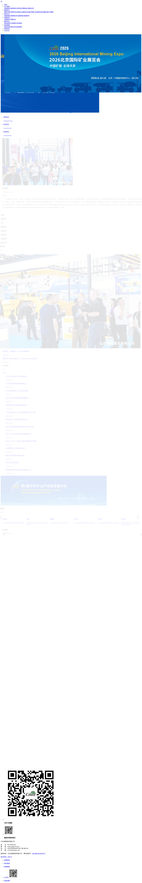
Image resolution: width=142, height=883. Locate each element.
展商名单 (25, 12)
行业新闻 (13, 23)
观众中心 (7, 14)
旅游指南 (19, 27)
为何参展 (37, 12)
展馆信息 (25, 8)
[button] (70, 112)
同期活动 (7, 17)
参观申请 (26, 15)
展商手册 (7, 12)
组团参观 (21, 15)
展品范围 (31, 12)
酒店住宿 (13, 27)
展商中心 (7, 10)
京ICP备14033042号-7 (38, 853)
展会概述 (7, 8)
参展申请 (13, 12)
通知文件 (31, 8)
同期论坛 (13, 19)
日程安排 (19, 8)
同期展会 (7, 19)
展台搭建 (43, 12)
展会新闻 (7, 23)
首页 (5, 4)
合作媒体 (19, 23)
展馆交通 (7, 27)
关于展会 (7, 6)
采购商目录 (14, 15)
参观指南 (7, 15)
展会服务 (7, 25)
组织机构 (13, 8)
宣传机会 (19, 12)
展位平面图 (49, 12)
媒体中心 (7, 21)
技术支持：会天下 (6, 857)
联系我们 (7, 28)
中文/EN (6, 30)
